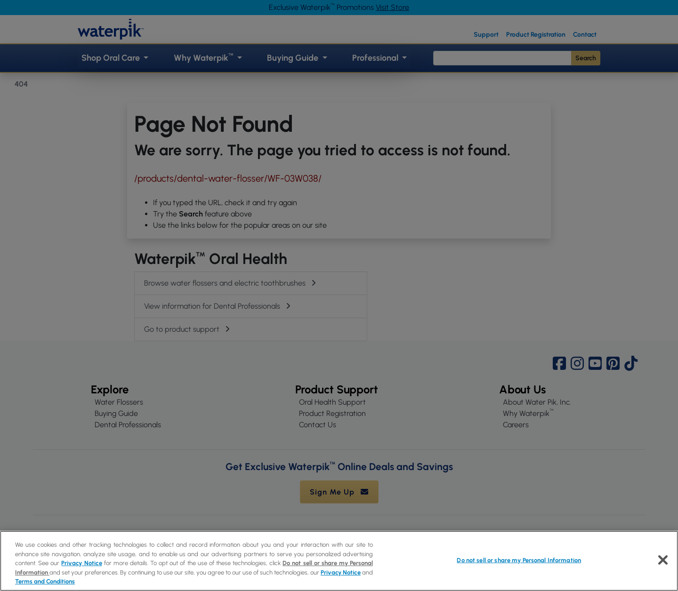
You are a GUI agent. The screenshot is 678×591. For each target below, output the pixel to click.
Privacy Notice (81, 563)
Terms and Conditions (45, 581)
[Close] (663, 560)
